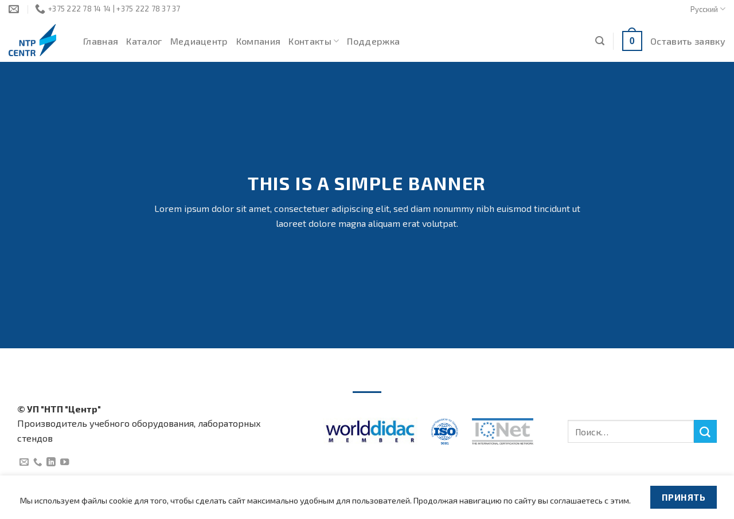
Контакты (313, 41)
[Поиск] (599, 41)
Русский (707, 8)
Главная (100, 41)
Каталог (144, 41)
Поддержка (373, 41)
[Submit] (705, 431)
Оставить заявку (687, 41)
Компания (258, 41)
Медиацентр (199, 41)
